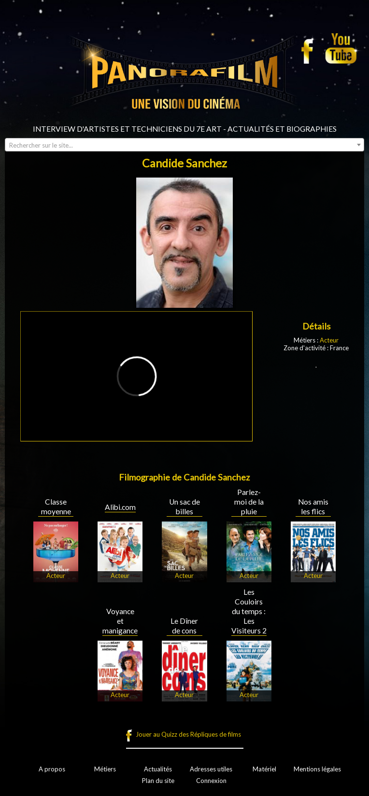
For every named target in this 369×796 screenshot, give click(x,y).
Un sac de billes (184, 506)
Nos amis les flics (313, 506)
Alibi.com (120, 507)
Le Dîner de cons (184, 626)
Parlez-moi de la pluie (249, 502)
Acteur (329, 340)
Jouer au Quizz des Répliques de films (188, 734)
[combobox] (184, 144)
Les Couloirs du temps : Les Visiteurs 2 (249, 611)
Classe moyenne (56, 506)
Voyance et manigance (120, 621)
